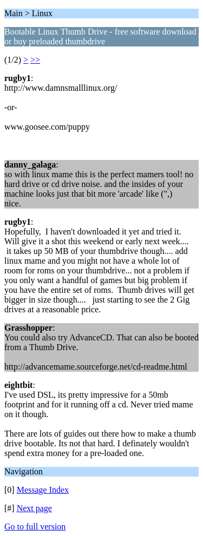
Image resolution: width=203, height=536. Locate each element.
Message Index (43, 489)
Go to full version (35, 526)
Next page (34, 508)
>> (35, 59)
